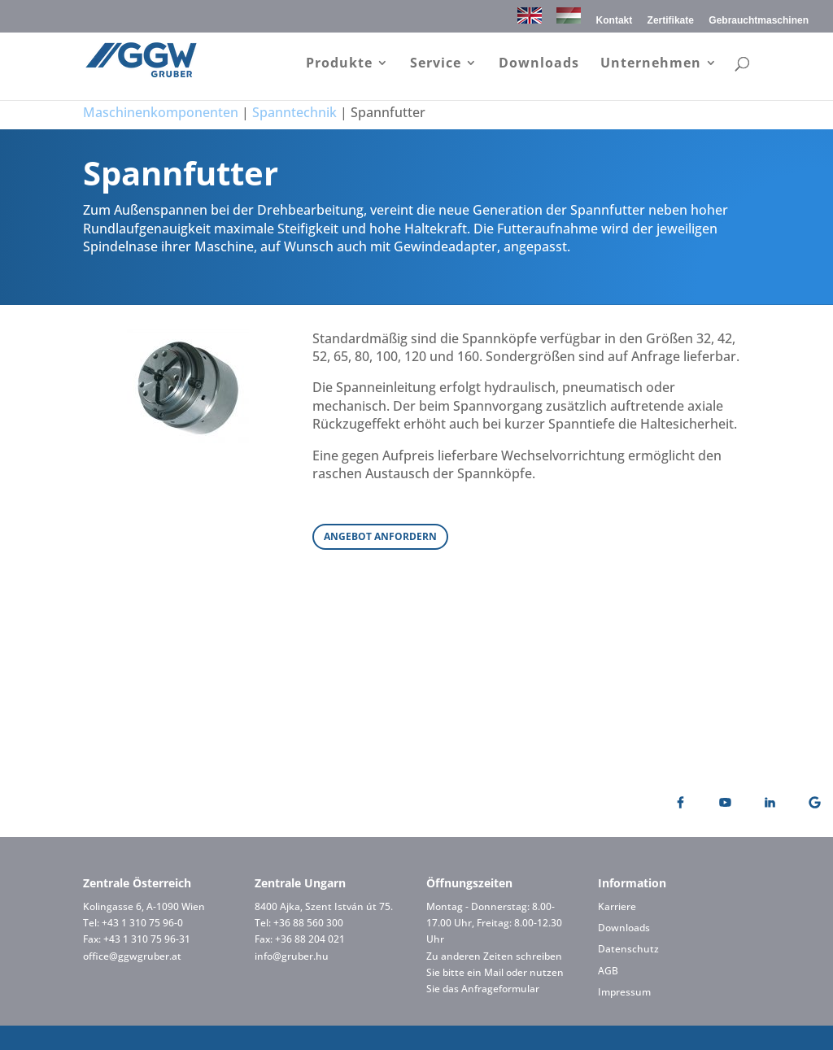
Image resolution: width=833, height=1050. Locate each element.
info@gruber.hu (292, 956)
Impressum (624, 992)
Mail (494, 972)
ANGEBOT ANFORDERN (380, 536)
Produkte (339, 64)
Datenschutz (628, 949)
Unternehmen (650, 64)
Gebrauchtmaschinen (759, 20)
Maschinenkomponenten (160, 112)
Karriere (617, 906)
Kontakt (614, 20)
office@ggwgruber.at (132, 956)
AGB (608, 971)
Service (435, 64)
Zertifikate (671, 20)
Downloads (539, 64)
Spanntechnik (294, 112)
